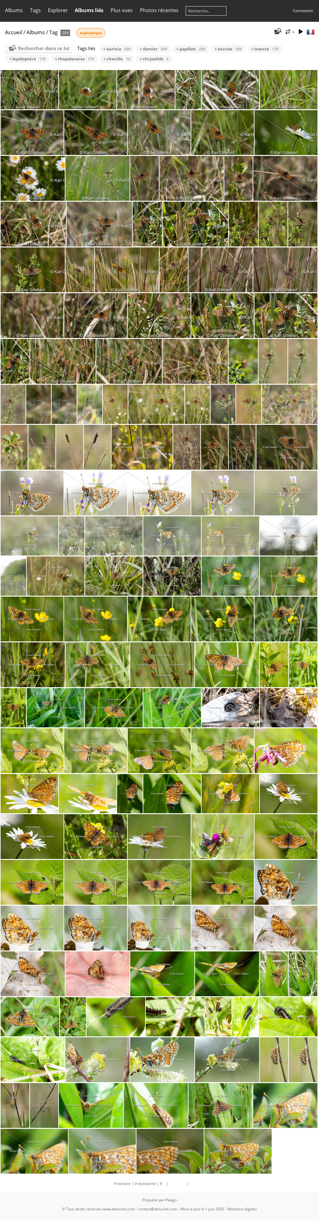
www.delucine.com (118, 1209)
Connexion (303, 10)
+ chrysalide (154, 59)
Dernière (197, 1183)
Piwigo (171, 1200)
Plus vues (122, 10)
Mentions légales (242, 1209)
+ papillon (190, 49)
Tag (53, 32)
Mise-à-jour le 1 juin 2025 (202, 1209)
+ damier (153, 49)
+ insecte (265, 49)
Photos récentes (159, 10)
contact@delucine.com (157, 1209)
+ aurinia (117, 49)
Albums (14, 10)
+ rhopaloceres (74, 59)
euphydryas (91, 32)
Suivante (177, 1183)
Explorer (58, 10)
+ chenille (116, 59)
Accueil (13, 32)
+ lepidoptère (27, 59)
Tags (35, 10)
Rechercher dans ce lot (43, 48)
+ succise (228, 49)
